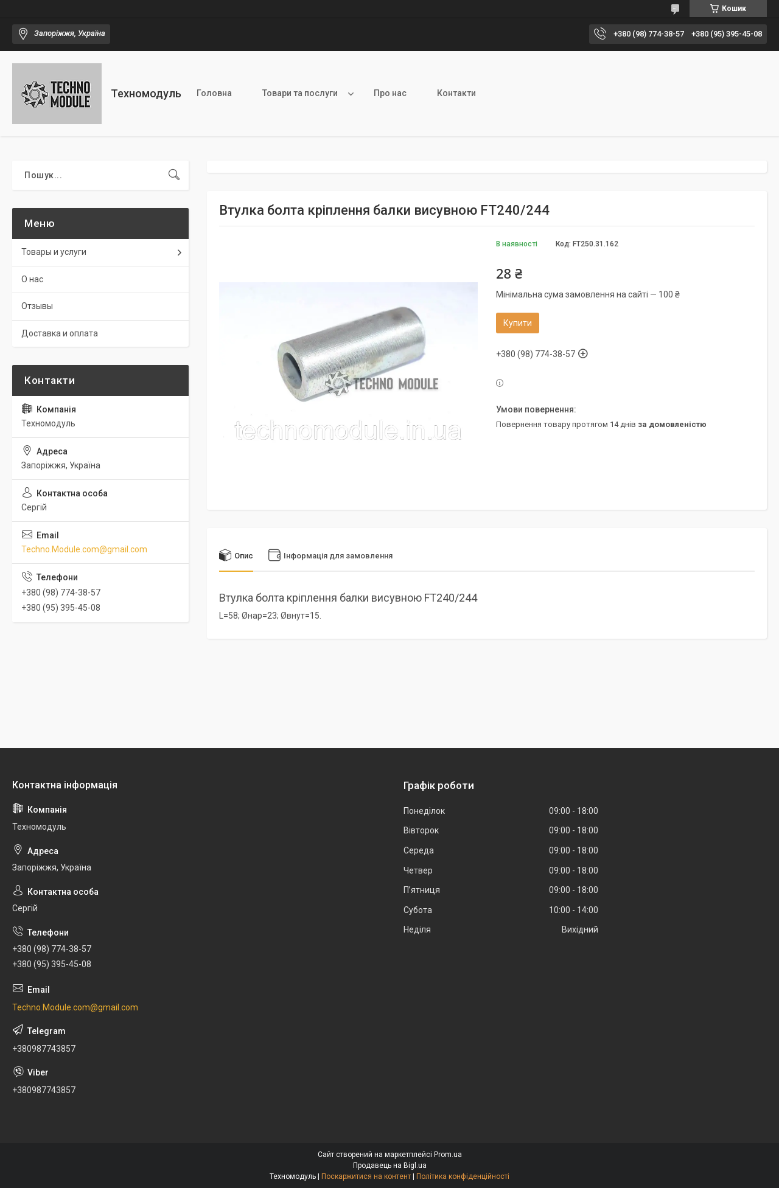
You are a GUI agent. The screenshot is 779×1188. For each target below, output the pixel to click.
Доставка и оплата (59, 333)
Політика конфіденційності (462, 1176)
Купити (517, 323)
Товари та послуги (300, 93)
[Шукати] (174, 175)
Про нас (390, 93)
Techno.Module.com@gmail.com (84, 549)
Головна (214, 93)
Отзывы (37, 306)
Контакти (456, 93)
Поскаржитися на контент (366, 1176)
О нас (32, 279)
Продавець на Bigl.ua (390, 1165)
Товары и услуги (53, 252)
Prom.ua (448, 1154)
